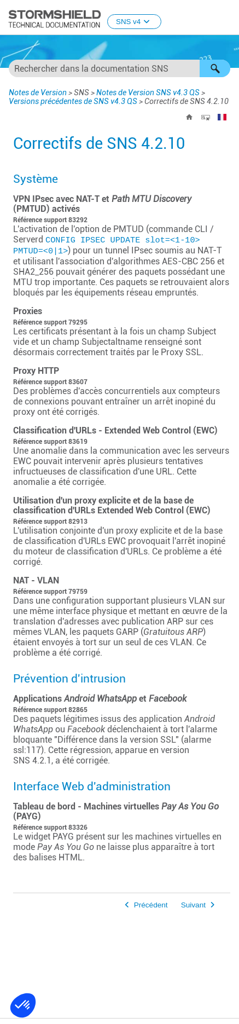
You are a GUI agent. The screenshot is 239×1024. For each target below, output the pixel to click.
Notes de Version (38, 92)
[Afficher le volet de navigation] (226, 18)
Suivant (193, 905)
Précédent (151, 905)
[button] (215, 68)
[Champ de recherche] (119, 68)
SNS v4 (134, 22)
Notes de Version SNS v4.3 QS (148, 92)
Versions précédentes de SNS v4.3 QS (73, 101)
